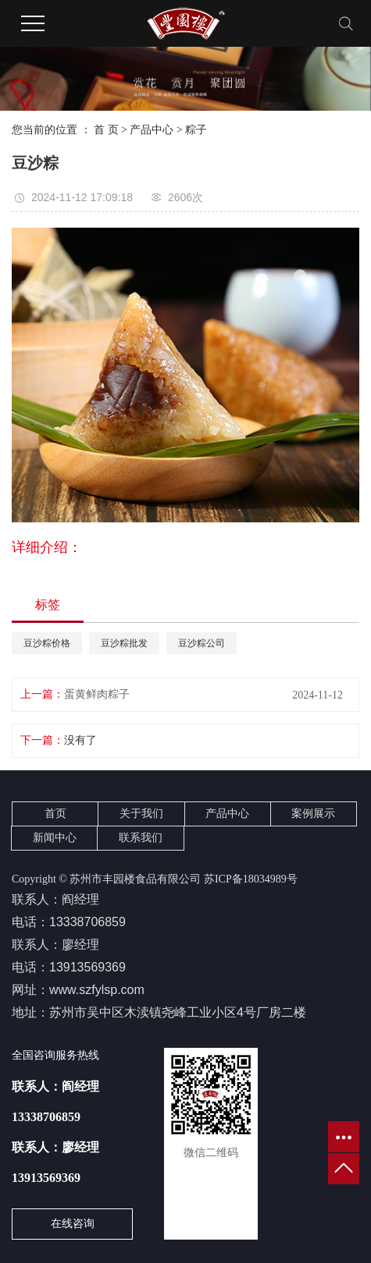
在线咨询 (73, 1223)
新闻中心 (55, 838)
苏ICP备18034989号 (251, 879)
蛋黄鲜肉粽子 (97, 694)
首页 (55, 813)
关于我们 (141, 813)
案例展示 (313, 813)
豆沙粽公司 (201, 643)
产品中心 (151, 130)
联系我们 (140, 838)
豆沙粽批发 (124, 643)
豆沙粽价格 (46, 643)
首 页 (106, 130)
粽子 (196, 130)
